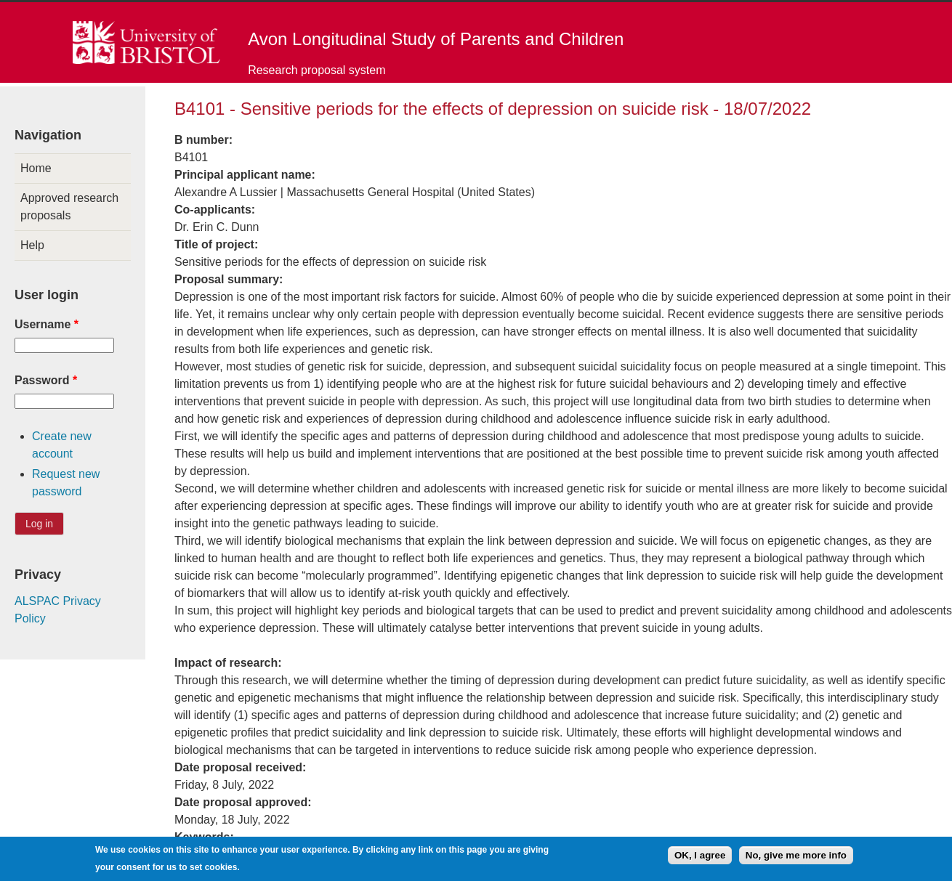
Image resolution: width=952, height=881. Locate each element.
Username (46, 324)
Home (36, 168)
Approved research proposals (69, 207)
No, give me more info (796, 858)
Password (46, 380)
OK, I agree (699, 858)
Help (32, 245)
